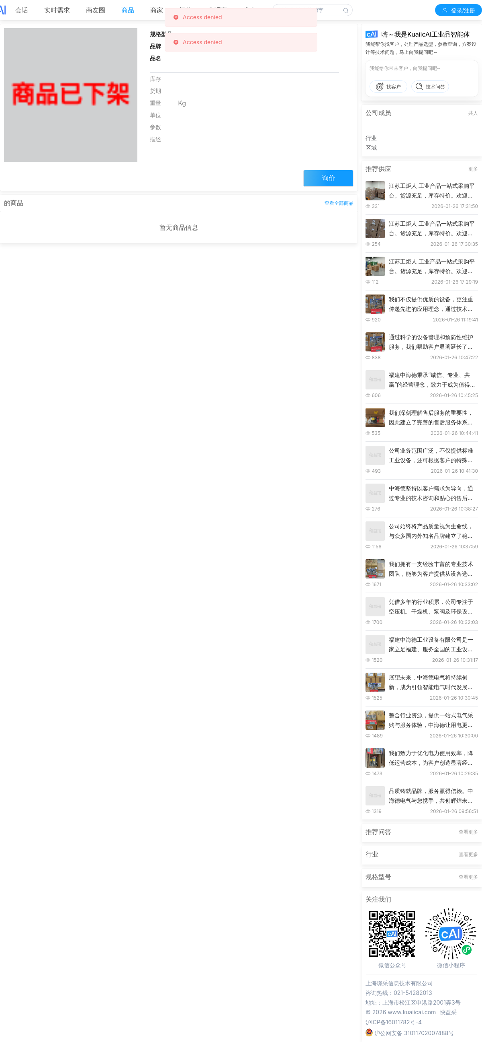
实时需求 (57, 10)
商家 (156, 10)
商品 (127, 10)
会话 (21, 10)
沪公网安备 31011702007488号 (410, 1031)
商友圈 (95, 10)
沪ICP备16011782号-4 (394, 1022)
